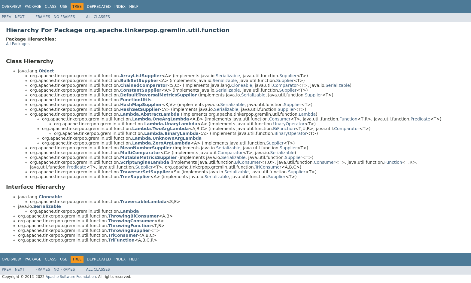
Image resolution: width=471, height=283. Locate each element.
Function (348, 119)
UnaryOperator (288, 123)
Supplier (288, 75)
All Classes (98, 17)
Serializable (228, 75)
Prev (6, 17)
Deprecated (99, 7)
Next (19, 17)
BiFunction (284, 128)
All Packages (17, 43)
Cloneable (241, 85)
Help (133, 7)
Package (33, 7)
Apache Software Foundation (71, 277)
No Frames (64, 17)
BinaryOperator (290, 133)
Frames (42, 17)
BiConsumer (247, 162)
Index (120, 7)
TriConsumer (268, 167)
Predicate (420, 119)
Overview (11, 7)
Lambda (307, 114)
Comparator (285, 85)
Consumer (279, 119)
